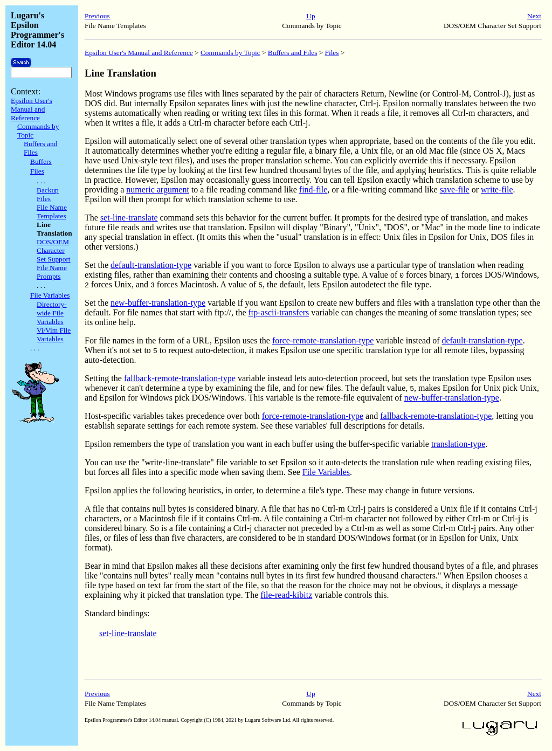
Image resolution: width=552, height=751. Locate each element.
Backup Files (48, 194)
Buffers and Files (293, 53)
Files (37, 171)
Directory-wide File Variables (52, 313)
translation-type (458, 444)
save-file (455, 189)
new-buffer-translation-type (158, 302)
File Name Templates (52, 211)
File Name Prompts (52, 272)
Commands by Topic (230, 53)
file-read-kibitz (286, 595)
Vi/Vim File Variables (54, 334)
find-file (313, 189)
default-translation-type (151, 265)
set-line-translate (129, 217)
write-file (497, 189)
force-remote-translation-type (323, 340)
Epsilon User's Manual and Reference (31, 109)
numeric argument (157, 189)
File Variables (50, 295)
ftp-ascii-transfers (278, 312)
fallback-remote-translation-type (180, 378)
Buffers (41, 161)
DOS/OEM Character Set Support (54, 250)
